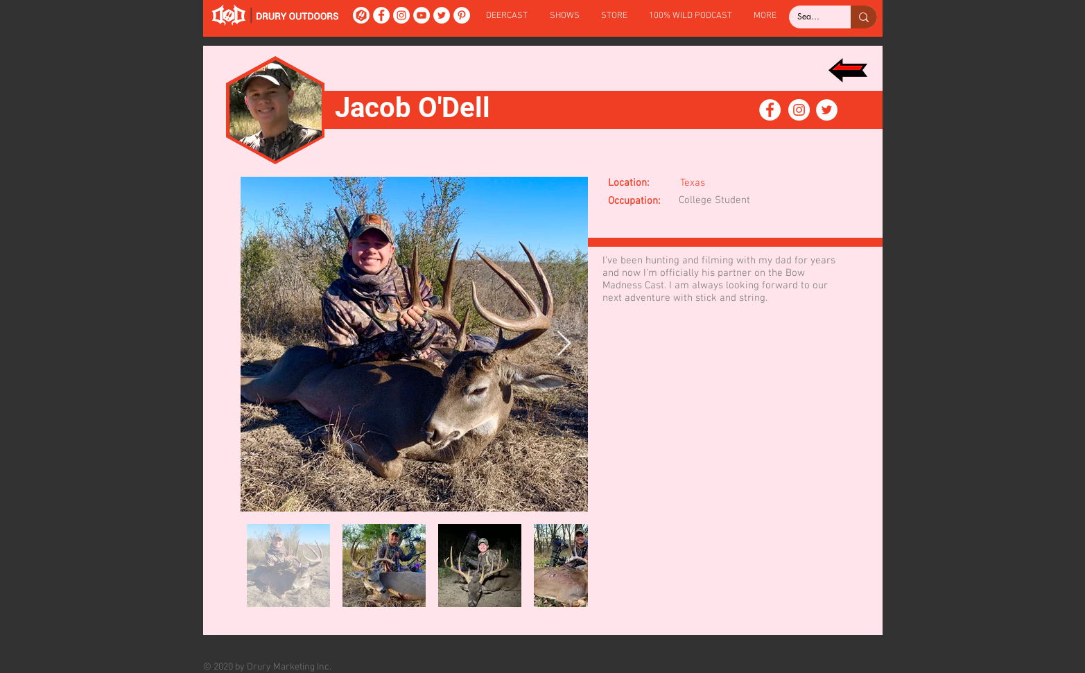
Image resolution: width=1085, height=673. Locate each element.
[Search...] (809, 17)
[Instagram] (401, 15)
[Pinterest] (461, 15)
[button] (565, 16)
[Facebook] (381, 15)
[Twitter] (441, 15)
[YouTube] (421, 15)
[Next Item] (564, 344)
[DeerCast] (361, 15)
